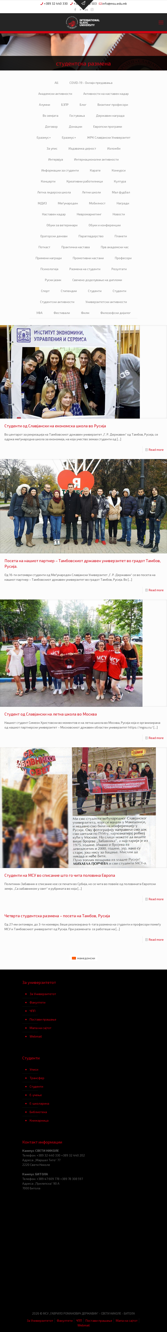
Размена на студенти (84, 269)
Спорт (45, 291)
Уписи (34, 1069)
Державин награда (110, 115)
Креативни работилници (85, 181)
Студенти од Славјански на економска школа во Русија (55, 425)
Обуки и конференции (105, 225)
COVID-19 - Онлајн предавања (90, 83)
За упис (52, 148)
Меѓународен (68, 203)
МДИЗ (42, 203)
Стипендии (69, 291)
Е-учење (36, 1095)
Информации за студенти (60, 170)
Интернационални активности (96, 159)
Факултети (37, 1002)
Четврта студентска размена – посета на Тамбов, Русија (57, 915)
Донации (75, 126)
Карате (95, 170)
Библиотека (38, 1112)
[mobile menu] (161, 22)
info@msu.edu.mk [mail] (114, 3)
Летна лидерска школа (54, 192)
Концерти (48, 181)
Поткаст (44, 247)
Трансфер (37, 1078)
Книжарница (39, 1120)
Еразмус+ (44, 137)
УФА (39, 313)
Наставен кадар (54, 214)
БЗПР (65, 104)
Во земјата (50, 115)
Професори (123, 258)
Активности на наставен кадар (106, 93)
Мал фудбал (121, 192)
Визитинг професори (113, 104)
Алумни (44, 104)
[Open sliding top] (83, 5)
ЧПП (32, 1011)
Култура (120, 181)
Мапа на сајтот (40, 1028)
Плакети (121, 236)
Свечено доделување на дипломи (97, 280)
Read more (156, 449)
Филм (85, 313)
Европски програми (107, 126)
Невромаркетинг (89, 214)
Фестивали (62, 313)
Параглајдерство (91, 236)
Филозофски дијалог (115, 313)
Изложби (113, 148)
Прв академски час (115, 247)
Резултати (119, 269)
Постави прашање (43, 1019)
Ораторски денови (53, 236)
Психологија (49, 269)
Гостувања (77, 115)
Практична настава (75, 247)
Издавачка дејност (82, 148)
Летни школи (91, 192)
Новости (119, 214)
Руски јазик (53, 280)
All (56, 83)
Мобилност (97, 203)
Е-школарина (39, 1103)
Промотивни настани (88, 258)
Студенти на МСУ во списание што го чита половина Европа (59, 875)
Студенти (95, 291)
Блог (83, 104)
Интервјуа (55, 159)
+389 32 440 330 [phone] (56, 3)
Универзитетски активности (106, 302)
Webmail (36, 1036)
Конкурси (119, 170)
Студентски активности (57, 302)
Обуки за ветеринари (62, 225)
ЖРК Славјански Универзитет (108, 137)
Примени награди (49, 258)
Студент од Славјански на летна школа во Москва (50, 714)
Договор (51, 126)
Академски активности (55, 93)
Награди (123, 203)
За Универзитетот (43, 994)
